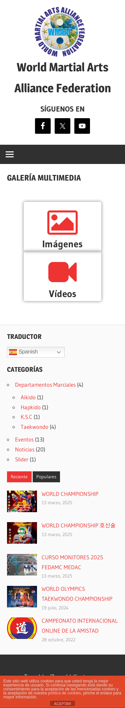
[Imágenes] (62, 222)
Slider (21, 459)
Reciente (19, 477)
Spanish (23, 352)
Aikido (28, 397)
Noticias (24, 449)
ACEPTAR (62, 704)
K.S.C (26, 416)
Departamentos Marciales (45, 384)
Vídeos (62, 294)
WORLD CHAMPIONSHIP (70, 493)
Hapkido (31, 407)
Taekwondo (34, 426)
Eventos (24, 439)
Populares (46, 477)
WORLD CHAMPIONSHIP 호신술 (79, 525)
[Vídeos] (62, 272)
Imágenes (62, 244)
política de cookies (64, 693)
